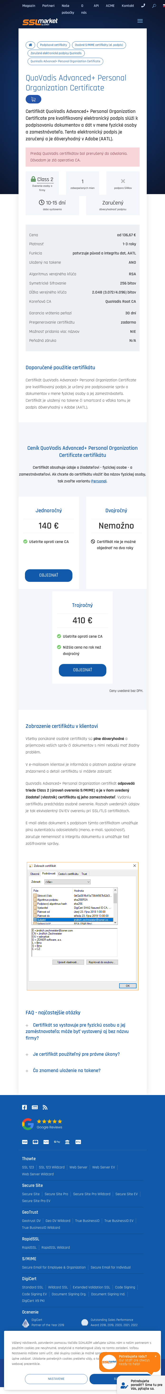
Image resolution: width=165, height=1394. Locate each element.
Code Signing (125, 1287)
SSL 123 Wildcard (52, 1167)
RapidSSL (29, 1247)
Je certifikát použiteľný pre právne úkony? (73, 1054)
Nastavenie (64, 1378)
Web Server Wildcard (38, 1174)
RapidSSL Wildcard (56, 1247)
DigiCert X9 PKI (33, 1300)
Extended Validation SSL (91, 1287)
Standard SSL (32, 1287)
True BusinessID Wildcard (41, 1227)
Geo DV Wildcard (58, 1220)
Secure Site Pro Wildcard (91, 1194)
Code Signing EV (34, 1294)
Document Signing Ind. (108, 1294)
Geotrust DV (31, 1220)
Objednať (49, 99)
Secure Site (31, 1194)
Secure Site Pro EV (36, 1200)
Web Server (78, 1167)
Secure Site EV (126, 1194)
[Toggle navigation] (140, 21)
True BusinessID (87, 1220)
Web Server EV (103, 1167)
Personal (98, 481)
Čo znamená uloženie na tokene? (63, 1070)
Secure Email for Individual (111, 1267)
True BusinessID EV (118, 1220)
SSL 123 (28, 1167)
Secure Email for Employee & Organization (54, 1267)
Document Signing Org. (69, 1294)
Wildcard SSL (58, 1287)
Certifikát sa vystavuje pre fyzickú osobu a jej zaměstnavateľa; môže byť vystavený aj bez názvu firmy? (77, 1031)
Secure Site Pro (56, 1194)
